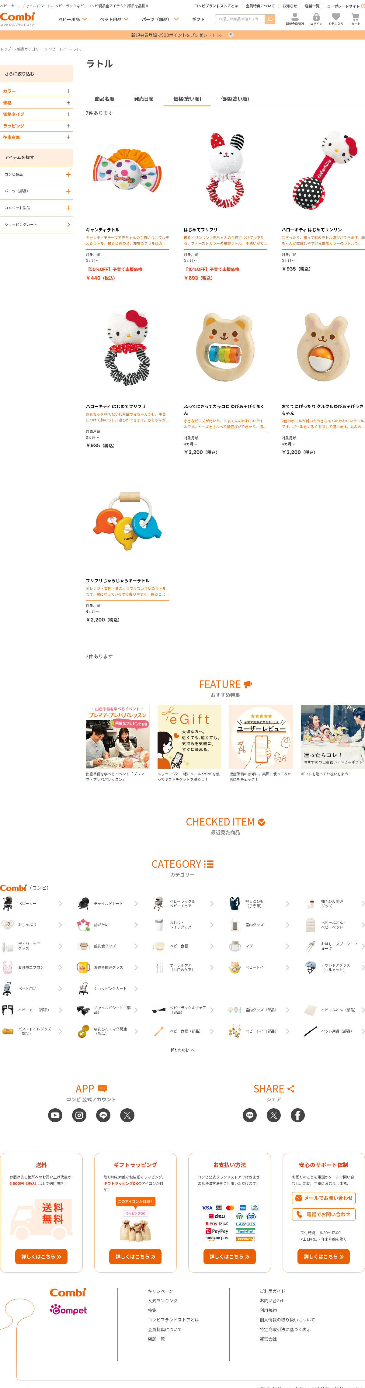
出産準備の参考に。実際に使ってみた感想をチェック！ (260, 777)
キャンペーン (160, 1291)
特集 (152, 1310)
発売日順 (144, 99)
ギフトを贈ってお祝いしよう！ (326, 774)
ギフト (198, 19)
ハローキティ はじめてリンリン (312, 229)
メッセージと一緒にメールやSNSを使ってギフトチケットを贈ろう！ (189, 777)
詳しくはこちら (38, 1257)
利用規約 (268, 1310)
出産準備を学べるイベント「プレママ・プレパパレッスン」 (115, 777)
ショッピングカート (21, 224)
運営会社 (268, 1338)
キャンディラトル (103, 229)
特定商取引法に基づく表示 (285, 1329)
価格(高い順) (235, 99)
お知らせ (290, 6)
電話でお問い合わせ (328, 1214)
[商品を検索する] (240, 19)
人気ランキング (163, 1300)
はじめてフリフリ (201, 229)
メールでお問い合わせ (328, 1198)
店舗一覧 (312, 6)
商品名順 (104, 99)
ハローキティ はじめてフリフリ (116, 406)
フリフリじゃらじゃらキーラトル (118, 580)
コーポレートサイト (343, 6)
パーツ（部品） (157, 19)
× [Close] (231, 34)
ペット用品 (110, 19)
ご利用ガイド (272, 1291)
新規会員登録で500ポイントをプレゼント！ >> (177, 35)
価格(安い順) (187, 99)
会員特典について (260, 6)
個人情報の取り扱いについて (287, 1319)
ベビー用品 (69, 19)
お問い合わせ (272, 1300)
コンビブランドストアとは (216, 6)
